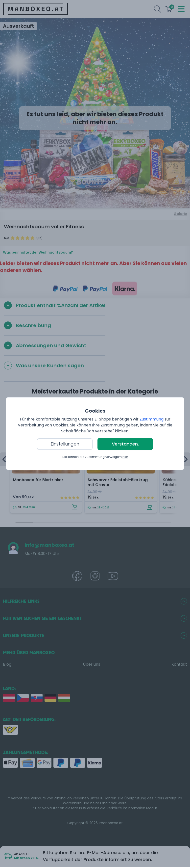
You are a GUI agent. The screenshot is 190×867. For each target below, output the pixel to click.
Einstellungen (65, 444)
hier (125, 457)
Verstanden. (125, 444)
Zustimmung (152, 419)
